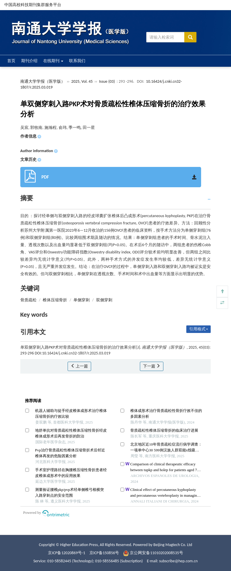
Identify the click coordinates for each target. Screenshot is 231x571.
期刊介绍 (29, 60)
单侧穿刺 (81, 300)
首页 (11, 60)
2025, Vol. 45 (82, 81)
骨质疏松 (28, 300)
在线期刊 (53, 60)
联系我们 (77, 60)
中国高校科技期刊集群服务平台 (32, 4)
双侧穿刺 (104, 300)
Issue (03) (107, 81)
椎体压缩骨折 (55, 300)
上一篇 (79, 366)
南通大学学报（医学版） (42, 81)
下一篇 (151, 366)
